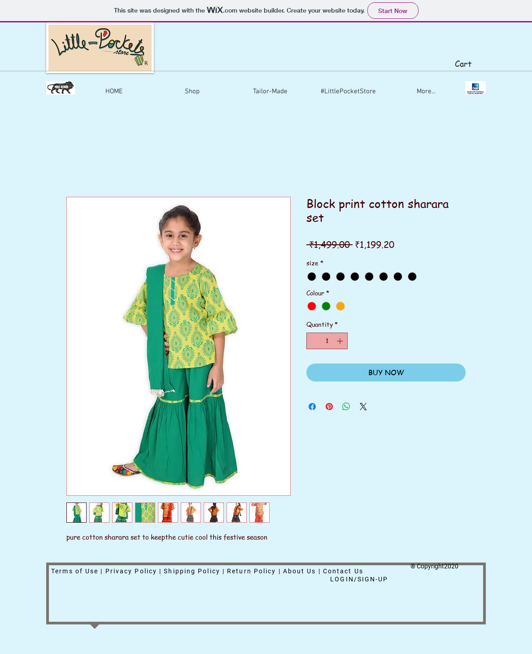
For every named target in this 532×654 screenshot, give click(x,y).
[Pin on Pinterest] (329, 406)
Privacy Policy (131, 571)
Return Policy (251, 571)
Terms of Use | (78, 571)
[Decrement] (313, 341)
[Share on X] (363, 406)
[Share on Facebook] (312, 406)
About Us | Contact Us (324, 571)
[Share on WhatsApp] (346, 406)
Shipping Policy (192, 571)
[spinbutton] (327, 341)
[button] (469, 64)
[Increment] (340, 341)
